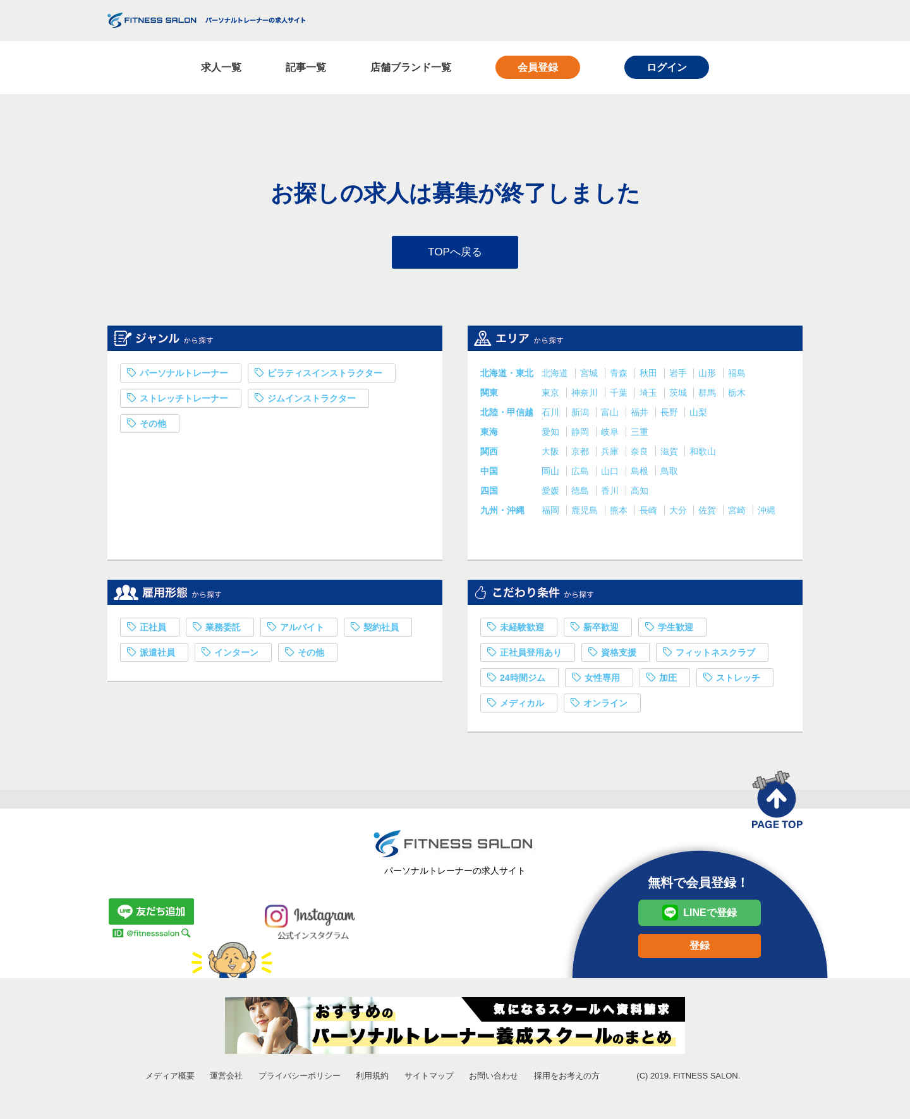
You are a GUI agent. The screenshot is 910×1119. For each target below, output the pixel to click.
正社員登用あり (531, 656)
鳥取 (669, 474)
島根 (641, 474)
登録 (699, 948)
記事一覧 (306, 67)
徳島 (581, 494)
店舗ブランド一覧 (410, 67)
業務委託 (223, 630)
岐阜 (611, 435)
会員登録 (538, 67)
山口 (611, 474)
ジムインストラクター (311, 401)
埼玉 (650, 396)
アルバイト (302, 630)
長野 (670, 415)
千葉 (620, 396)
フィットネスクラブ (715, 656)
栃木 (737, 396)
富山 (611, 415)
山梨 (698, 415)
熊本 (620, 513)
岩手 (679, 376)
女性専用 (602, 681)
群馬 (708, 396)
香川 (611, 494)
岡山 (552, 474)
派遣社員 (157, 656)
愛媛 (552, 494)
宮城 (590, 376)
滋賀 (670, 454)
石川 (552, 415)
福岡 (552, 513)
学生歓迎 (675, 630)
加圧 (668, 681)
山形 (708, 376)
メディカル (522, 706)
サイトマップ (429, 1079)
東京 (552, 396)
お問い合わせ (493, 1079)
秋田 (650, 376)
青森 (620, 376)
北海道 (556, 376)
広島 (581, 474)
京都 (581, 454)
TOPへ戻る (455, 253)
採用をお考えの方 (567, 1079)
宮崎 (738, 513)
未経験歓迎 (522, 630)
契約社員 (381, 630)
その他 (153, 427)
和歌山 (702, 454)
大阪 (552, 454)
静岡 (581, 435)
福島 (737, 376)
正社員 (153, 630)
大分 (679, 513)
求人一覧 (221, 67)
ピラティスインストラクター (324, 376)
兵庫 (611, 454)
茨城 (679, 396)
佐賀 (708, 513)
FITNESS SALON (206, 20)
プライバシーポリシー (299, 1079)
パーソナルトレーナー (184, 376)
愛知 (552, 435)
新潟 (581, 415)
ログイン (666, 67)
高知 (639, 494)
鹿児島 (585, 513)
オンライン (605, 706)
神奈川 (585, 396)
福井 (641, 415)
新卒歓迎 (601, 630)
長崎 (650, 513)
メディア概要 (170, 1079)
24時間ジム (522, 681)
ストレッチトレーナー (184, 401)
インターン (236, 656)
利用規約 (372, 1079)
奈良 (641, 454)
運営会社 (226, 1079)
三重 (639, 435)
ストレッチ (738, 681)
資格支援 (618, 656)
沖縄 (766, 513)
